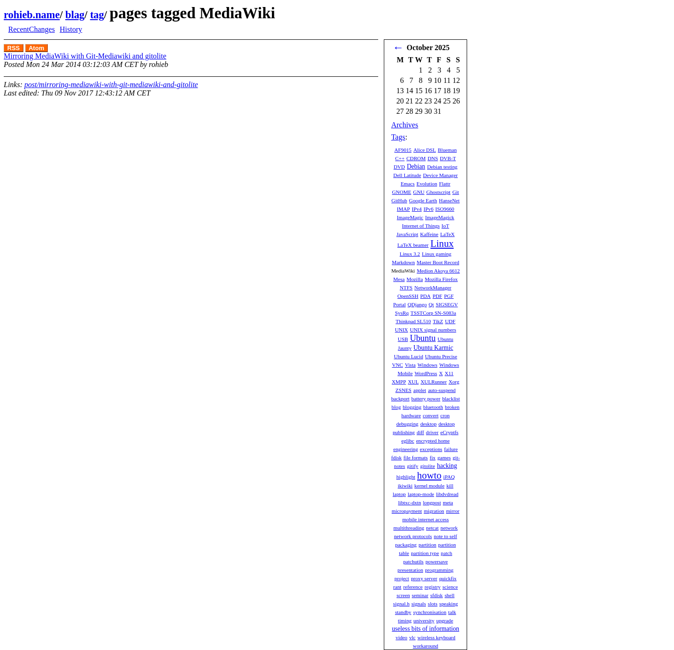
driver (432, 432)
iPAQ (448, 477)
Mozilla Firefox (441, 279)
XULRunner (434, 381)
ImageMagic (410, 217)
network (449, 528)
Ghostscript (438, 192)
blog (396, 407)
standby (403, 612)
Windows (427, 365)
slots (433, 603)
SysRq (402, 313)
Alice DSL (424, 150)
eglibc (408, 440)
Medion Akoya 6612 (438, 270)
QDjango (417, 304)
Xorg (453, 381)
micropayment (407, 511)
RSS (13, 48)
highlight (405, 477)
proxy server (424, 578)
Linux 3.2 (410, 254)
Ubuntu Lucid (408, 356)
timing (404, 620)
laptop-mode (421, 494)
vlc (412, 637)
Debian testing (442, 167)
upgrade (444, 620)
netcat (432, 528)
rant (397, 587)
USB (403, 339)
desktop (428, 424)
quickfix (447, 578)
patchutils (413, 561)
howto (429, 475)
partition (427, 544)
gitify (412, 466)
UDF (450, 321)
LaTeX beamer (413, 245)
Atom (36, 48)
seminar (420, 595)
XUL (413, 381)
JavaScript (407, 234)
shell (449, 595)
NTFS (406, 287)
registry (432, 587)
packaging (406, 544)
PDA (425, 296)
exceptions (431, 449)
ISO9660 (444, 209)
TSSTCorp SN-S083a (433, 313)
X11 (449, 373)
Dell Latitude (407, 175)
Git (455, 192)
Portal (399, 304)
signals (418, 603)
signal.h (401, 603)
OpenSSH (407, 296)
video (401, 637)
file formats (415, 457)
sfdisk (436, 595)
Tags (398, 137)
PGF (449, 296)
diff (420, 432)
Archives (404, 125)
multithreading (408, 528)
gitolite (427, 466)
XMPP (399, 381)
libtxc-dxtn (409, 502)
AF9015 (402, 150)
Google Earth (423, 200)
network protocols (413, 536)
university (423, 620)
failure (451, 449)
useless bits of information (425, 628)
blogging (412, 407)
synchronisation (430, 612)
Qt (431, 304)
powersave (436, 561)
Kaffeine (429, 234)
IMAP (403, 209)
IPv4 (417, 209)
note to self (445, 536)
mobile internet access (425, 519)
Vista (410, 365)
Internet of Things (421, 226)
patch (446, 553)
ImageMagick (439, 217)
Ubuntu (423, 338)
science (450, 587)
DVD (399, 167)
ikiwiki (405, 485)
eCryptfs (449, 432)
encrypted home (433, 440)
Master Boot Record (438, 262)
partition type (425, 553)
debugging (407, 424)
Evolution (427, 183)
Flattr (444, 183)
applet (419, 390)
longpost (432, 502)
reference (413, 587)
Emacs (408, 183)
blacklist (451, 398)
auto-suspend (441, 390)
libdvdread (447, 494)
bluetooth (433, 407)
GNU (419, 192)
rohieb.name (32, 15)
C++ (399, 158)
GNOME (401, 192)
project (402, 578)
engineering (405, 449)
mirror (453, 511)
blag (74, 15)
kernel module (429, 485)
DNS (432, 158)
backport (400, 398)
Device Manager (440, 175)
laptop (399, 494)
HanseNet (449, 200)
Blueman (447, 150)
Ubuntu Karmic (433, 347)
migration (434, 511)
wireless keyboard (436, 637)
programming (439, 570)
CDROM (415, 158)
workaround (425, 646)
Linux (442, 243)
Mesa (398, 279)
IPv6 (428, 209)
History (70, 29)
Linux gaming (436, 254)
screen (403, 595)
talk (452, 612)
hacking (447, 465)
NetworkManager (432, 287)
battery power (425, 398)
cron (445, 415)
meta (448, 502)
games (444, 457)
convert (431, 415)
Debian (416, 166)
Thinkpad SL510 (413, 321)
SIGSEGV (447, 304)
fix (432, 457)
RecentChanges (31, 29)
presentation (410, 570)
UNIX (401, 329)
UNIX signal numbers (433, 329)
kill (450, 485)
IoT (445, 226)
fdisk (396, 457)
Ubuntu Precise (441, 356)
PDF (437, 296)
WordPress (426, 373)
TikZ (438, 321)
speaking (449, 603)
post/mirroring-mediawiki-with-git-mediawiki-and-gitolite (111, 85)
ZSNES (403, 390)
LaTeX (447, 234)
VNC (397, 365)
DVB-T (448, 158)
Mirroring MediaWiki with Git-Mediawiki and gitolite (85, 56)
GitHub (399, 200)
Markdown (403, 262)
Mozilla (415, 279)
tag (97, 15)
